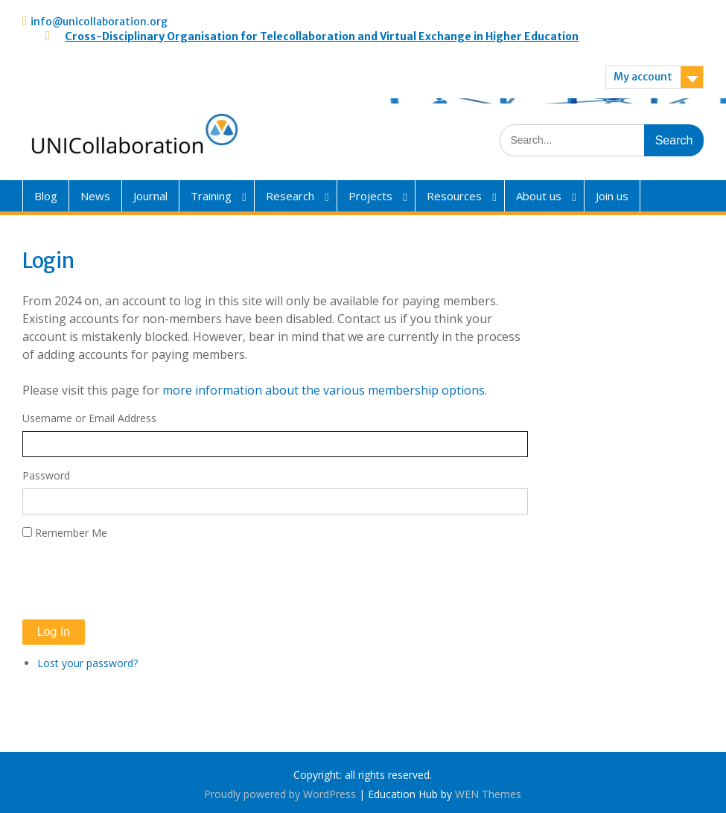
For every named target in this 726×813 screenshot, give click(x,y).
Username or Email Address (89, 418)
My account (643, 76)
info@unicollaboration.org (99, 21)
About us (538, 195)
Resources (454, 195)
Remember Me (71, 533)
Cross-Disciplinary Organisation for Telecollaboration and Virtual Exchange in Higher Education (322, 36)
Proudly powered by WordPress (280, 794)
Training (211, 195)
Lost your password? (87, 663)
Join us (612, 195)
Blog (45, 195)
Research (290, 195)
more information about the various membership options (323, 390)
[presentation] (135, 580)
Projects (370, 195)
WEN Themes (488, 794)
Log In (53, 631)
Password (46, 475)
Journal (150, 195)
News (95, 195)
